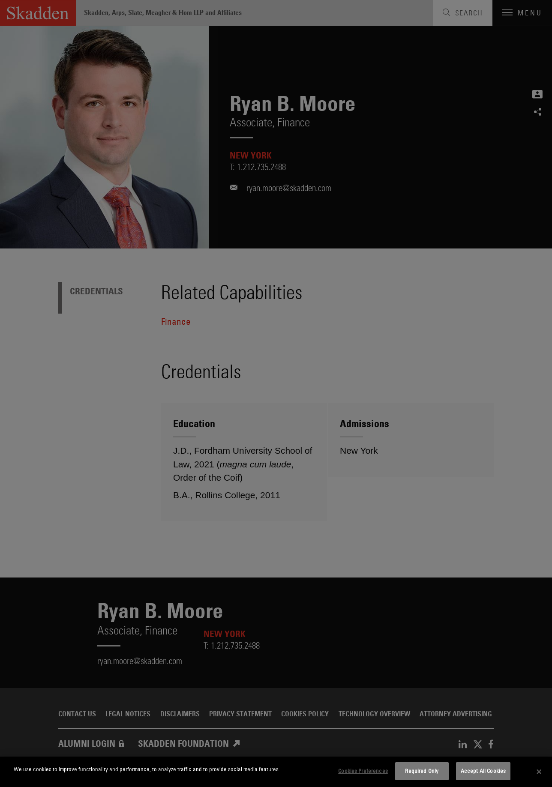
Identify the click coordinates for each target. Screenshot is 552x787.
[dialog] (276, 772)
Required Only (421, 770)
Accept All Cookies (483, 770)
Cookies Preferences (362, 770)
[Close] (539, 772)
